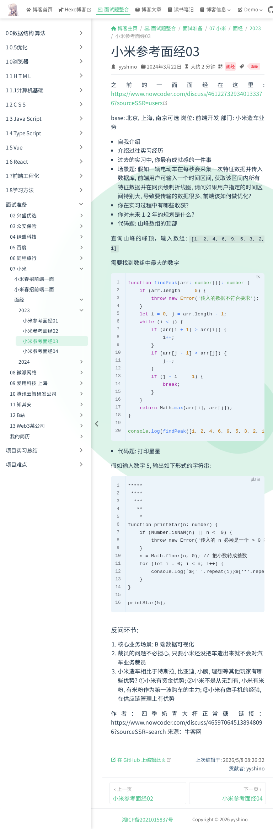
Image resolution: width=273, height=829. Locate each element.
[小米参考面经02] (147, 792)
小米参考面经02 (40, 330)
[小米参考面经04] (227, 792)
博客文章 (148, 9)
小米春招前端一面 (34, 278)
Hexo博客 (75, 9)
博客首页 (39, 9)
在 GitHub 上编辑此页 (141, 758)
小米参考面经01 (40, 320)
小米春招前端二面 (34, 289)
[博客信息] (216, 9)
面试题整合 (113, 9)
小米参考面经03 (40, 341)
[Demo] (251, 9)
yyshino (128, 66)
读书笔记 (180, 9)
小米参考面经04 (40, 350)
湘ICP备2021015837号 (147, 818)
